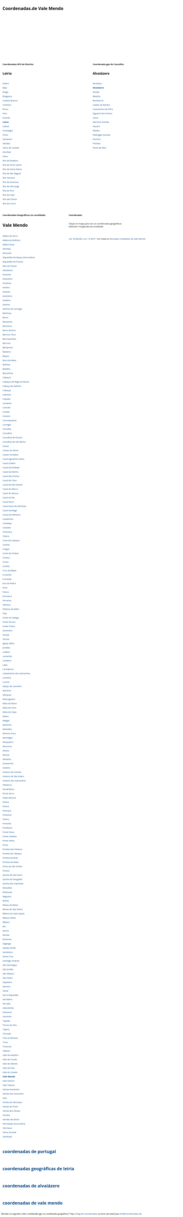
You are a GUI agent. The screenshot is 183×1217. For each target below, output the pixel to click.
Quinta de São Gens (12, 874)
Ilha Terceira (9, 177)
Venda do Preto (10, 1106)
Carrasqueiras (10, 420)
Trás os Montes (10, 1037)
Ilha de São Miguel (12, 173)
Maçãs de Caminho (12, 686)
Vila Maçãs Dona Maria (14, 1123)
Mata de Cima (9, 707)
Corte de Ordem (11, 553)
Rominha (7, 939)
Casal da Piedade (11, 467)
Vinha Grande (9, 1132)
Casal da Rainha (10, 471)
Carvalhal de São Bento (14, 441)
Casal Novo (8, 501)
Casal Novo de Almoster (14, 506)
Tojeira (6, 1029)
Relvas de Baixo (10, 904)
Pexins (6, 806)
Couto (6, 561)
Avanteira (7, 295)
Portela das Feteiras (12, 849)
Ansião (96, 91)
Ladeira (6, 651)
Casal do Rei (9, 497)
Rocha (6, 930)
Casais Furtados (10, 454)
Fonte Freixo (9, 626)
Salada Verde (9, 947)
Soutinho (7, 1016)
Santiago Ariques (11, 960)
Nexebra (7, 759)
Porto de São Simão (12, 866)
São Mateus (8, 973)
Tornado (7, 1033)
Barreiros (7, 326)
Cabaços (7, 377)
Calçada (6, 398)
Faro (5, 113)
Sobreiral (7, 1012)
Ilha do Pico (8, 190)
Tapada (6, 1020)
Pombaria (7, 827)
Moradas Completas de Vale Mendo (128, 238)
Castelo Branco (10, 100)
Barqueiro (8, 321)
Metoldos (7, 729)
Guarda (6, 117)
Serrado (6, 1003)
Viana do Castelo (11, 147)
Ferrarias (7, 600)
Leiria (6, 122)
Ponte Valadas (10, 836)
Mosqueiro (8, 742)
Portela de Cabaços (12, 853)
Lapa (5, 664)
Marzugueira (9, 699)
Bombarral (98, 100)
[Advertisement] (91, 38)
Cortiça (6, 557)
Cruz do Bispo (9, 570)
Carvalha (7, 428)
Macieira (7, 690)
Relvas (6, 900)
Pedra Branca (9, 797)
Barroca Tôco (9, 334)
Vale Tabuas (9, 1085)
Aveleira (7, 300)
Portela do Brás (10, 857)
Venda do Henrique (12, 1102)
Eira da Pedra (9, 583)
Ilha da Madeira (10, 160)
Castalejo (7, 523)
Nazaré (96, 126)
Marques (7, 694)
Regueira (7, 896)
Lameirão (7, 656)
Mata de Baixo (10, 703)
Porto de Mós (99, 147)
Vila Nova (7, 1128)
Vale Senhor (9, 1080)
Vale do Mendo (10, 1063)
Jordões (6, 647)
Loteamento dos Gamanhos (16, 673)
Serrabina (7, 999)
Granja (6, 634)
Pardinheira (8, 789)
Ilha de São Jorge (11, 186)
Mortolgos (8, 737)
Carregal (7, 424)
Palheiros (7, 784)
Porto (5, 134)
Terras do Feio (10, 1025)
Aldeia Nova (8, 244)
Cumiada (7, 579)
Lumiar (6, 681)
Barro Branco (9, 330)
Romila (6, 935)
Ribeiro (6, 922)
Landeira (7, 660)
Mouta (6, 750)
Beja (5, 87)
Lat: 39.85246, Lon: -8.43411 (83, 238)
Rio (4, 926)
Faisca (6, 591)
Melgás (6, 720)
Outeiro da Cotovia (12, 772)
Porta (5, 844)
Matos (6, 716)
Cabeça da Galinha (12, 386)
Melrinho (7, 724)
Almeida (7, 248)
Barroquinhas (9, 338)
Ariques (6, 291)
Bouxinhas (8, 373)
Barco (5, 317)
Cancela (6, 407)
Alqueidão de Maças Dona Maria (19, 257)
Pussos (6, 870)
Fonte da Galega (11, 617)
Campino (7, 403)
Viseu (5, 156)
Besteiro (7, 351)
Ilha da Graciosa (11, 182)
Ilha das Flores (10, 199)
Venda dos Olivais (11, 1110)
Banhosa (7, 313)
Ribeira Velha (9, 917)
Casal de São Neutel (12, 484)
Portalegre (8, 130)
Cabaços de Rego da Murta (16, 381)
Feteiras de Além (11, 609)
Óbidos (96, 130)
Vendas (6, 1115)
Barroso (6, 343)
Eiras (5, 587)
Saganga (7, 943)
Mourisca (7, 746)
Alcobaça (97, 83)
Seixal (5, 990)
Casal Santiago (10, 510)
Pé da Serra (8, 793)
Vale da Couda (10, 1059)
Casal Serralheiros (12, 514)
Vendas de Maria (11, 1119)
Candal (6, 411)
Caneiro (6, 416)
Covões (6, 566)
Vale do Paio (9, 1067)
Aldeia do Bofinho (11, 240)
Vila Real (7, 152)
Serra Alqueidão (11, 995)
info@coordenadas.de (131, 1213)
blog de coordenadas (86, 1213)
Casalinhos (8, 519)
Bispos (6, 356)
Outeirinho (8, 763)
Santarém (7, 139)
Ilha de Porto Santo (12, 164)
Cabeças (7, 390)
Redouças (7, 892)
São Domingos (10, 965)
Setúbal (6, 143)
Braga (5, 91)
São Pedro (8, 977)
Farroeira (7, 596)
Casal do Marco (10, 488)
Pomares (7, 823)
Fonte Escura (9, 621)
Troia (5, 1042)
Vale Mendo (9, 1076)
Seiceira (6, 986)
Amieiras (7, 283)
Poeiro (6, 819)
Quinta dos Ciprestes (13, 883)
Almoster (7, 253)
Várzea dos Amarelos (13, 1093)
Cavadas (7, 527)
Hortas (6, 639)
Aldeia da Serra (10, 235)
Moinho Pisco (9, 733)
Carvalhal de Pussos (12, 437)
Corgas (6, 549)
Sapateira (7, 982)
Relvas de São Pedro (13, 909)
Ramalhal (7, 887)
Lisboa (6, 126)
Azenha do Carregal (12, 308)
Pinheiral (7, 814)
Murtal (6, 754)
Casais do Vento (10, 450)
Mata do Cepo (10, 712)
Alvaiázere (98, 87)
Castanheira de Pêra (103, 109)
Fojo (5, 613)
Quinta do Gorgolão (12, 879)
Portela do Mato (11, 862)
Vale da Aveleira (10, 1055)
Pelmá (6, 802)
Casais (6, 446)
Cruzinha (7, 574)
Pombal (96, 143)
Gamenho (7, 630)
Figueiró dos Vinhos (102, 113)
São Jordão (8, 969)
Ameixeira (8, 278)
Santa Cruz (8, 956)
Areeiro (6, 287)
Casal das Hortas (11, 476)
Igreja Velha (8, 643)
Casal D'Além (9, 463)
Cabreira (7, 394)
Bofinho (6, 364)
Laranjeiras (8, 669)
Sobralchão (8, 1007)
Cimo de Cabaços (11, 540)
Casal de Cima (10, 480)
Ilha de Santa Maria (12, 169)
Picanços (7, 810)
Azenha (6, 304)
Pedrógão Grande (101, 134)
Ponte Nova (8, 832)
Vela (5, 1097)
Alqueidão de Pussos (13, 261)
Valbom (6, 1050)
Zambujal (7, 1136)
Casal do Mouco (10, 493)
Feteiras (6, 604)
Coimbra (7, 104)
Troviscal (7, 1046)
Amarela (7, 274)
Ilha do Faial (9, 194)
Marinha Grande (101, 122)
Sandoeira (8, 952)
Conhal (6, 544)
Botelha (6, 368)
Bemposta (8, 347)
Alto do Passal (9, 265)
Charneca (7, 531)
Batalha (96, 96)
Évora (5, 109)
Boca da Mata (9, 360)
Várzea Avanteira (11, 1089)
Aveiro (6, 83)
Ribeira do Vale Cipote (13, 913)
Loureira (7, 677)
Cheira (6, 536)
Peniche (97, 139)
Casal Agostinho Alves (13, 458)
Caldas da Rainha (101, 104)
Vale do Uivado (10, 1072)
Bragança (7, 96)
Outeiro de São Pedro (13, 776)
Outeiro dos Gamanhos (14, 780)
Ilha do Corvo (9, 203)
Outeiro (6, 767)
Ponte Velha (9, 840)
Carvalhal (7, 433)
